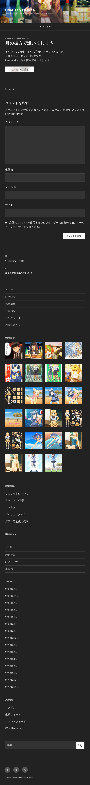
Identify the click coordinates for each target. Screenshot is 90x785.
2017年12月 (12, 680)
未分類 (9, 568)
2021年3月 (11, 610)
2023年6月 (11, 589)
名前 (9, 169)
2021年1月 (11, 617)
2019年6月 (11, 645)
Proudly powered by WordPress (19, 778)
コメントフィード (15, 721)
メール (10, 187)
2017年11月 (12, 687)
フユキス (10, 507)
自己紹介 (10, 297)
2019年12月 (12, 638)
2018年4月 (11, 659)
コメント (12, 122)
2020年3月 (11, 631)
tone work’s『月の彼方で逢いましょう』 (28, 60)
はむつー (25, 38)
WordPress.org (13, 728)
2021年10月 (12, 596)
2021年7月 (11, 603)
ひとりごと (13, 89)
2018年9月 (11, 652)
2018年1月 (11, 673)
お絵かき (10, 555)
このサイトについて (17, 493)
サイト (9, 205)
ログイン (10, 707)
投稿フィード (13, 714)
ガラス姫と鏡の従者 (17, 521)
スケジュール (13, 318)
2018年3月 (11, 666)
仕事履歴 (10, 311)
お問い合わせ (13, 325)
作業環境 (10, 304)
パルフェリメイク (15, 514)
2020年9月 (11, 624)
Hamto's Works (20, 10)
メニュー (45, 26)
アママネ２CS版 (14, 500)
